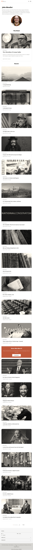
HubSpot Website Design (14, 549)
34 (19, 524)
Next (24, 524)
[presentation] (30, 1)
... (18, 524)
